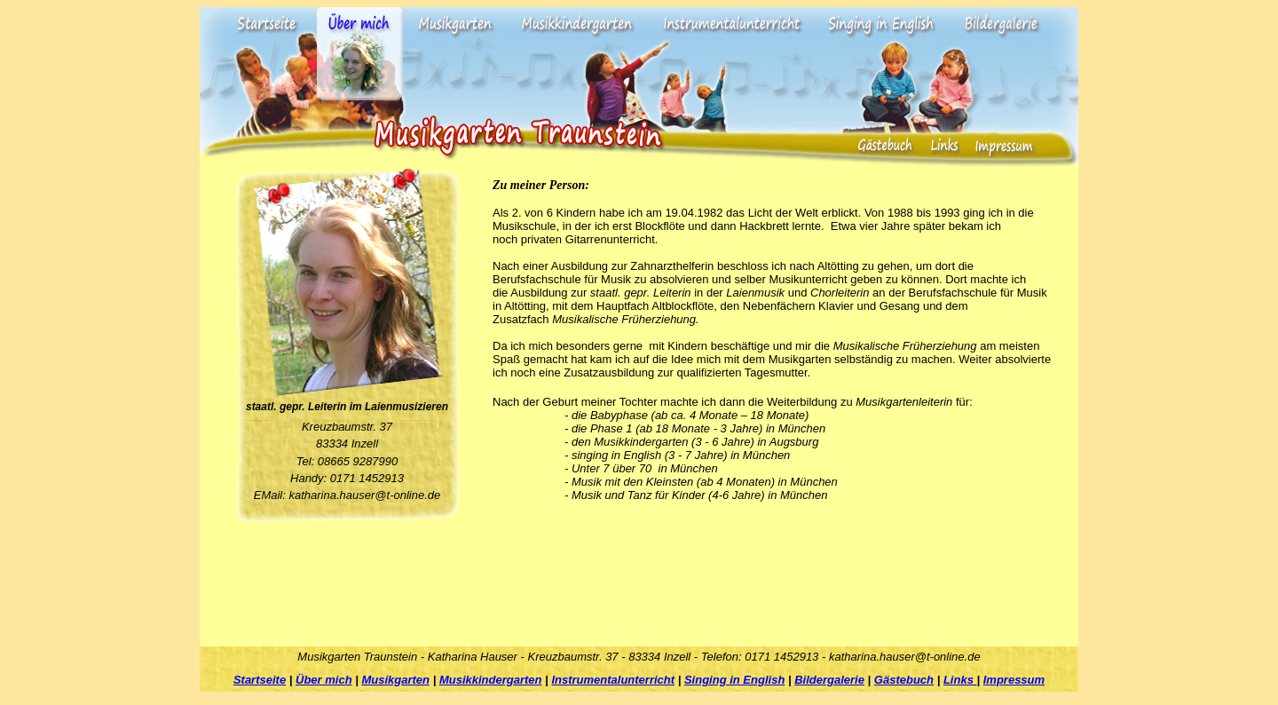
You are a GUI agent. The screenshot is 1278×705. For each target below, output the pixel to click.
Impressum (1014, 679)
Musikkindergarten (490, 679)
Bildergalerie (829, 679)
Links (960, 679)
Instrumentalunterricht (612, 679)
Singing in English (734, 679)
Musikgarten (395, 679)
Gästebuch (904, 679)
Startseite (259, 679)
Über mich (324, 679)
